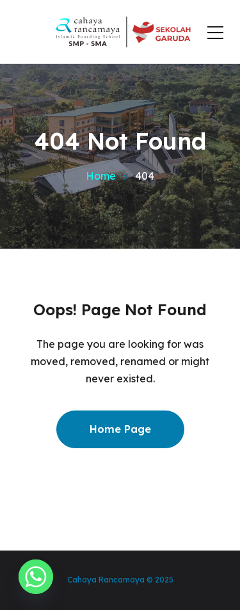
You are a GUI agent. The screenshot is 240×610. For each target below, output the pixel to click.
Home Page (120, 429)
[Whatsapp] (36, 576)
